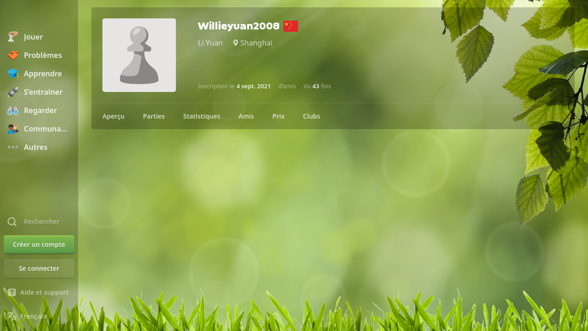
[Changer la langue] (39, 316)
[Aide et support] (39, 292)
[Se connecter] (39, 268)
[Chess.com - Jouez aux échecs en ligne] (39, 16)
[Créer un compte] (39, 244)
